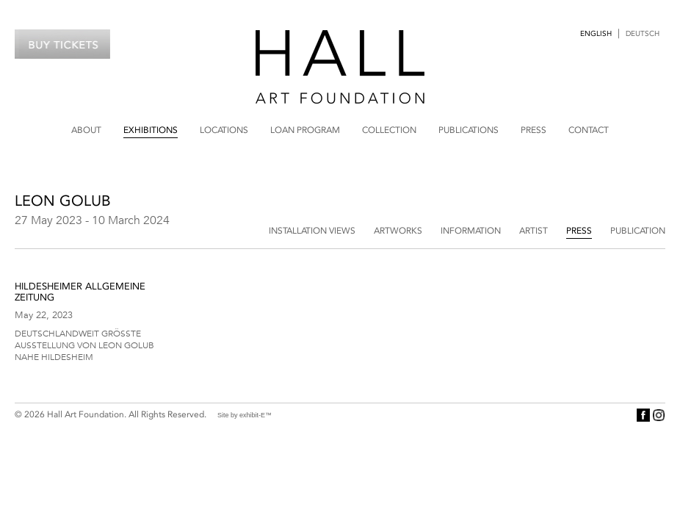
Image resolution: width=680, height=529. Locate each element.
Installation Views (312, 231)
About (86, 130)
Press (533, 130)
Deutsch (642, 33)
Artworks (398, 231)
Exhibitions (150, 130)
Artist (533, 231)
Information (471, 231)
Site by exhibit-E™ (244, 415)
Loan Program (305, 130)
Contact (588, 130)
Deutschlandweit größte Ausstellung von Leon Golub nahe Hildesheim (84, 344)
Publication (637, 231)
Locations (224, 130)
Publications (468, 130)
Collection (389, 130)
